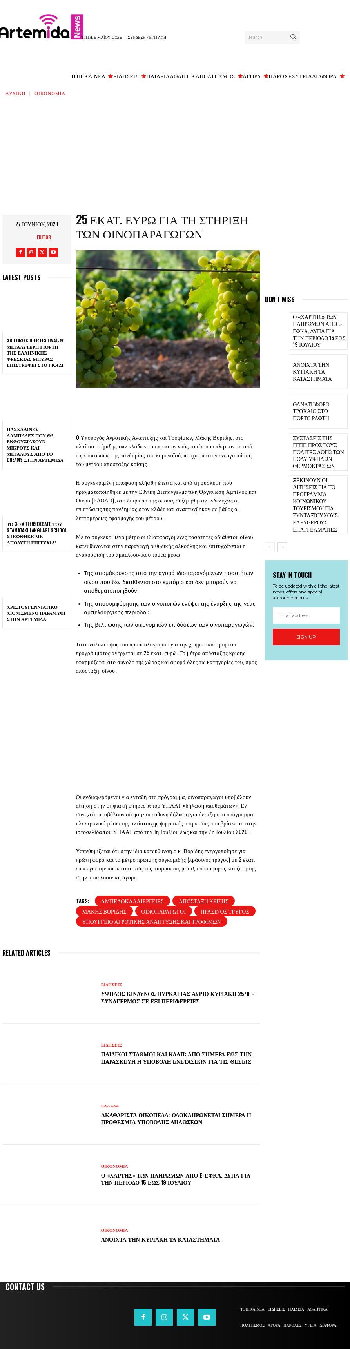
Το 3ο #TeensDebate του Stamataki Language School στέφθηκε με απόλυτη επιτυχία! (37, 533)
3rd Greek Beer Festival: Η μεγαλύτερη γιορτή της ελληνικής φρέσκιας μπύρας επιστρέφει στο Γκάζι (35, 352)
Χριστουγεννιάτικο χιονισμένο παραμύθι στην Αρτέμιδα (36, 612)
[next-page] (282, 520)
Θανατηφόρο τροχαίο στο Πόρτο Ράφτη (317, 408)
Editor (44, 237)
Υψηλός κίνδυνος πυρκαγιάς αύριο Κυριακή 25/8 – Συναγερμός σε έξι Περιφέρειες (178, 997)
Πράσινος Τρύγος (225, 911)
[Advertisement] (175, 156)
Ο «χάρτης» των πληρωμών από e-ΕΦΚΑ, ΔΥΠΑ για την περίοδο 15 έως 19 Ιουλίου (175, 1178)
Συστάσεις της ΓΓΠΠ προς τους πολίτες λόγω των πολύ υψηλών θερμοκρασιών (319, 448)
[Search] (293, 37)
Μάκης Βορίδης (104, 911)
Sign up (306, 610)
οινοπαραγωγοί (163, 911)
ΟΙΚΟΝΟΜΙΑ (49, 92)
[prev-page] (270, 520)
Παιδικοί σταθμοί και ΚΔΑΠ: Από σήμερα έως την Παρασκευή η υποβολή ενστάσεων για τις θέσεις (176, 1057)
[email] (306, 589)
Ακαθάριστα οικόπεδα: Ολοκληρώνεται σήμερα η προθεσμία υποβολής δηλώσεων (176, 1118)
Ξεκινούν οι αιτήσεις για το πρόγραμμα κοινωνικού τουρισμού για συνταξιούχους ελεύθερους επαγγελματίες (319, 488)
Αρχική (15, 92)
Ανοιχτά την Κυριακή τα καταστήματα (160, 1239)
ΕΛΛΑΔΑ (110, 1106)
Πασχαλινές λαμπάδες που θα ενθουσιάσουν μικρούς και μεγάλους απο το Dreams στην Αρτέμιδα (35, 444)
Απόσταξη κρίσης (203, 901)
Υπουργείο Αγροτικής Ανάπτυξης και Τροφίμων (151, 921)
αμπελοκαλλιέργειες (132, 901)
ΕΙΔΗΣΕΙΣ (111, 985)
